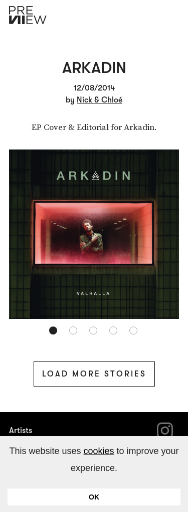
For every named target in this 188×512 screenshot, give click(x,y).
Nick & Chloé (99, 100)
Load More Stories (94, 374)
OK (94, 497)
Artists (20, 430)
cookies (98, 451)
